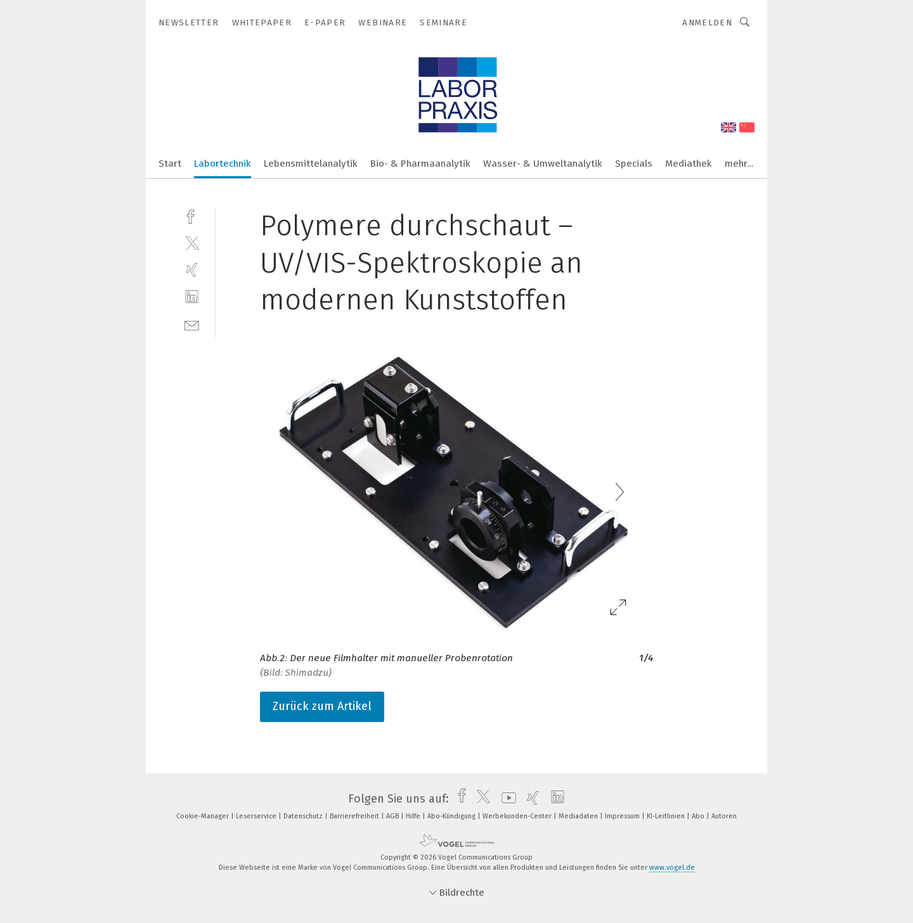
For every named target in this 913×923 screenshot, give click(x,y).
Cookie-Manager (203, 816)
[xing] (192, 270)
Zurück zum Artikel (322, 706)
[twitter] (192, 242)
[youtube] (505, 799)
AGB (393, 816)
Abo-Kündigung (452, 816)
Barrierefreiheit (355, 816)
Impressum (623, 816)
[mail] (192, 324)
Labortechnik (222, 163)
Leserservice (257, 816)
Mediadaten (579, 816)
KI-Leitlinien (667, 816)
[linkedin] (192, 297)
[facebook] (192, 215)
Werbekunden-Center (518, 816)
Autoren (724, 816)
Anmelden (707, 22)
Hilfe (414, 816)
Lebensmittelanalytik (311, 163)
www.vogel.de (672, 867)
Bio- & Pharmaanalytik (420, 163)
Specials (633, 163)
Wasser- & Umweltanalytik (542, 163)
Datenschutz (304, 816)
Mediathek (688, 163)
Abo (699, 816)
